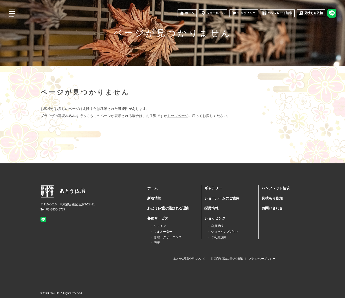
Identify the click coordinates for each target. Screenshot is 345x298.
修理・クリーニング (168, 237)
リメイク (160, 226)
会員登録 (217, 226)
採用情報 (211, 208)
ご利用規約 (218, 237)
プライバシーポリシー (262, 258)
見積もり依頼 (272, 198)
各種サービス (157, 218)
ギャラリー (213, 188)
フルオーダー (163, 231)
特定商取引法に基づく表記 (227, 258)
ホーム (152, 188)
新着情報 (154, 198)
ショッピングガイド (225, 231)
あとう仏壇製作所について (189, 258)
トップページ (177, 116)
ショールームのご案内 (222, 198)
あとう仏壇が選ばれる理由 (168, 208)
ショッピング (215, 218)
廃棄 (157, 242)
